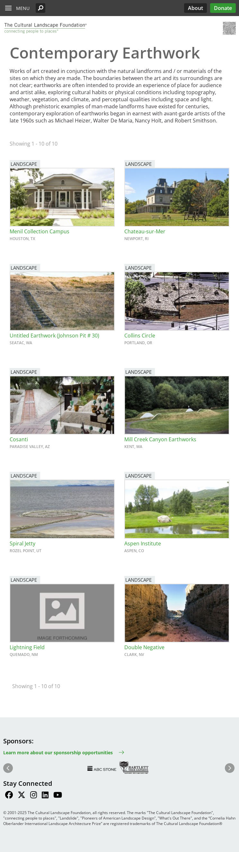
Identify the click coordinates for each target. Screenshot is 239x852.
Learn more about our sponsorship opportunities (58, 752)
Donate (223, 8)
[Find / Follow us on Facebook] (9, 795)
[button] (40, 8)
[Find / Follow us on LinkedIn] (45, 795)
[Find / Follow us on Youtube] (57, 795)
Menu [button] (23, 8)
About (195, 8)
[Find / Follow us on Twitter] (21, 795)
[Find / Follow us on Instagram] (33, 795)
